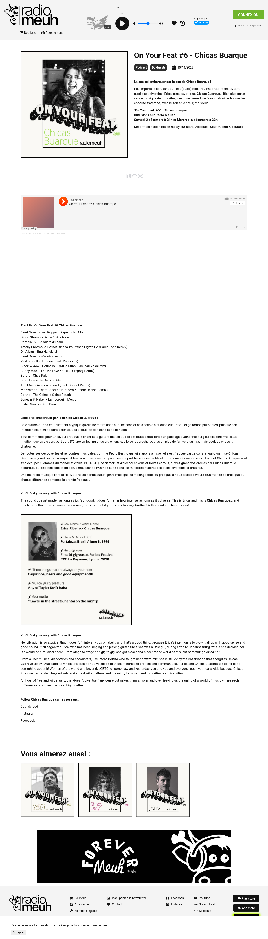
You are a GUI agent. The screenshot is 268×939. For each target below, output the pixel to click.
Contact (114, 904)
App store (246, 908)
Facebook (28, 721)
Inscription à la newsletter (126, 898)
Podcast (141, 67)
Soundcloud (29, 706)
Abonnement (52, 32)
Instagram (28, 713)
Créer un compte (248, 26)
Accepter (18, 932)
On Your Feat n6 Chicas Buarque (49, 234)
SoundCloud (219, 127)
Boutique (28, 32)
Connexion (248, 15)
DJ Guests (159, 67)
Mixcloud (201, 127)
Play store (246, 898)
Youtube (202, 898)
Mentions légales (83, 911)
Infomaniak (201, 22)
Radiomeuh (26, 234)
